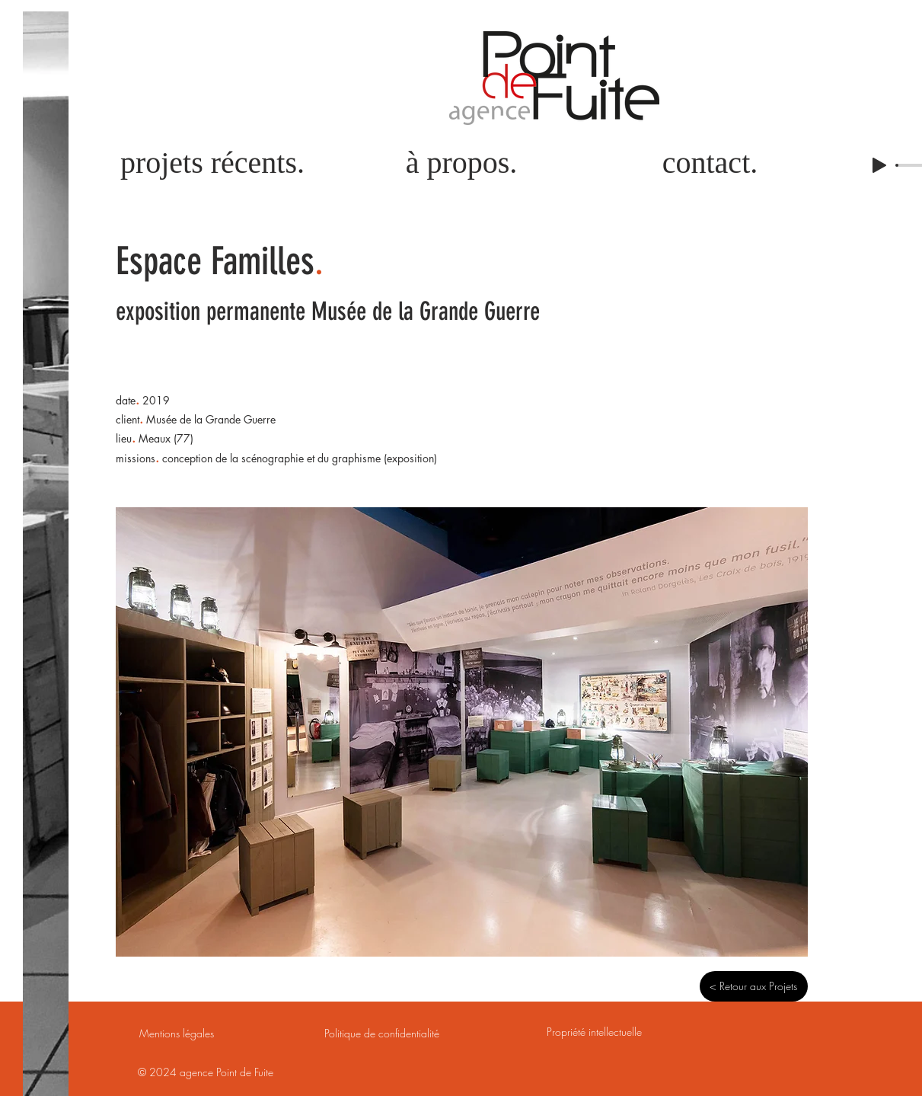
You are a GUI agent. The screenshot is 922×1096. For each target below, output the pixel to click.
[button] (462, 732)
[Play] (879, 165)
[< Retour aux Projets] (754, 986)
